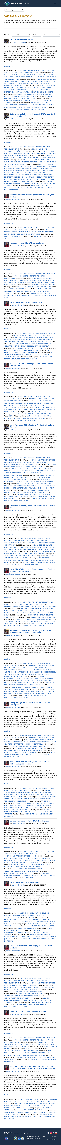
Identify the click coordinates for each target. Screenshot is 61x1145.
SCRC (6, 75)
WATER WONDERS (28, 181)
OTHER (43, 276)
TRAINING (16, 98)
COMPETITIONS (9, 278)
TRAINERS (8, 103)
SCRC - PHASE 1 (20, 77)
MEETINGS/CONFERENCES (13, 85)
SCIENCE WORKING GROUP (20, 88)
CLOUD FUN (28, 807)
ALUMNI (52, 98)
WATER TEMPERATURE (29, 162)
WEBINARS (30, 464)
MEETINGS (48, 96)
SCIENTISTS (36, 101)
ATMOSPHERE (46, 90)
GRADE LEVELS (14, 109)
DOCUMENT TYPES (48, 499)
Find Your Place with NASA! (21, 40)
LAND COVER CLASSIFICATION (15, 164)
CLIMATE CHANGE (11, 81)
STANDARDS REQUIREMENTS (25, 1004)
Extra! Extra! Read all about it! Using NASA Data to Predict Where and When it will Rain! (31, 631)
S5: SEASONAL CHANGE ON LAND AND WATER (37, 168)
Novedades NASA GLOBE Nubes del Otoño (28, 243)
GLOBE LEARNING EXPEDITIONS (15, 462)
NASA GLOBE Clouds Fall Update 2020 (26, 302)
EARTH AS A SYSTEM (15, 83)
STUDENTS (44, 101)
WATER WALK (30, 177)
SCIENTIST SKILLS (47, 83)
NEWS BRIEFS (32, 352)
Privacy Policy (45, 1136)
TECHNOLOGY (29, 73)
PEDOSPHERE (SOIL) (37, 92)
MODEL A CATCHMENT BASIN (46, 177)
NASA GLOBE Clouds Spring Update (24, 882)
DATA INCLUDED (24, 81)
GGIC (12, 77)
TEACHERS (52, 101)
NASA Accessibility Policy (51, 1139)
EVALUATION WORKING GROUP (26, 344)
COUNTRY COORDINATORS (13, 101)
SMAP (40, 77)
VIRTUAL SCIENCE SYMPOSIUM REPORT (17, 105)
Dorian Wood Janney (19, 42)
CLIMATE (53, 79)
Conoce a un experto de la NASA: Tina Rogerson (30, 821)
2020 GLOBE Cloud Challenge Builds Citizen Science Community (31, 364)
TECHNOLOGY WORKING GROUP (15, 90)
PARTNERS (27, 101)
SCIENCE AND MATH (16, 73)
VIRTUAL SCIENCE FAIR (28, 98)
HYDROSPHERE (9, 92)
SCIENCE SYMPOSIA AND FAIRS (37, 462)
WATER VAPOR (40, 160)
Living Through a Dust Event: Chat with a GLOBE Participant (30, 703)
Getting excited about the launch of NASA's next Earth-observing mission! (33, 115)
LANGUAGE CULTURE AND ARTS (23, 541)
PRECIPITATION (16, 162)
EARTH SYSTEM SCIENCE (31, 83)
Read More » (8, 66)
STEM (37, 73)
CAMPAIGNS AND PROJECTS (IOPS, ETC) (26, 276)
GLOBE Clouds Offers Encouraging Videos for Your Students (31, 947)
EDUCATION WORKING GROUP (40, 88)
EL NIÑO (46, 77)
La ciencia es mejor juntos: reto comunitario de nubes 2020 (32, 506)
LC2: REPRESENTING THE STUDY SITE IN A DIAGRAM (21, 170)
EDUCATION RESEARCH (27, 70)
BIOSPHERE (49, 92)
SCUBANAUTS (14, 75)
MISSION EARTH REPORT (17, 107)
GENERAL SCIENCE (37, 81)
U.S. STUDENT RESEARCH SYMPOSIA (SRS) (34, 497)
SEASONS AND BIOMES (28, 75)
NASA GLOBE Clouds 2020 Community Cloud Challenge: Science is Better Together (33, 570)
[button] (55, 3)
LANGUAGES (29, 877)
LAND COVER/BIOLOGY (22, 96)
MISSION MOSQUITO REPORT (37, 107)
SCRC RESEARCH (22, 488)
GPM (17, 79)
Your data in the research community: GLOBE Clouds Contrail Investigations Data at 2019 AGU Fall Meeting (32, 1067)
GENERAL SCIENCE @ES (34, 339)
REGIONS (7, 352)
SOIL (32, 96)
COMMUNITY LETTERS (16, 289)
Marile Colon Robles (13, 200)
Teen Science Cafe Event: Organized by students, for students (32, 195)
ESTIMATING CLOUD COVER (33, 805)
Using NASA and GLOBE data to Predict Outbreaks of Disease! (32, 426)
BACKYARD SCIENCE (42, 79)
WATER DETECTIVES (33, 179)
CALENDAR (37, 236)
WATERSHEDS (41, 75)
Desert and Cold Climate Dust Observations (28, 1011)
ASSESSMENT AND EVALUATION (30, 538)
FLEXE (54, 73)
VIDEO (50, 996)
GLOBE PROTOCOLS (15, 282)
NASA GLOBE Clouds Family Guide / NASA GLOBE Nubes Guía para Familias (30, 762)
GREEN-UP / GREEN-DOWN (47, 162)
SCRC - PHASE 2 (31, 77)
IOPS (50, 350)
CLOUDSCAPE (37, 807)
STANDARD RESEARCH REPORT (41, 103)
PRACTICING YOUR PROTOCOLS (15, 179)
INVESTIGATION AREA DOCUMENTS (32, 109)
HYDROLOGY (8, 96)
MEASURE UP (16, 181)
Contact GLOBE (53, 1136)
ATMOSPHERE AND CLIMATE (26, 94)
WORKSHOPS (20, 464)
